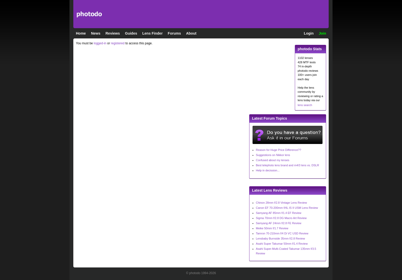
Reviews (112, 33)
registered (117, 43)
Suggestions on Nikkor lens (273, 155)
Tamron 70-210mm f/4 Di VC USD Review (282, 233)
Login (309, 33)
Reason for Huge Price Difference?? (278, 149)
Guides (131, 33)
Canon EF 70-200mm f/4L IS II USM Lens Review (287, 207)
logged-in (100, 43)
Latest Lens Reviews (269, 190)
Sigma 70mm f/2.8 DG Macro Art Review (281, 218)
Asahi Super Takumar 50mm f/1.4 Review (282, 243)
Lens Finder (152, 33)
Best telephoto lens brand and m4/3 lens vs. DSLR (287, 165)
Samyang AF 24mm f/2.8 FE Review (278, 223)
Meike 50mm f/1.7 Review (272, 228)
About (191, 33)
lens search (305, 105)
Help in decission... (267, 170)
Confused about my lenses (272, 160)
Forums (174, 33)
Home (81, 33)
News (95, 33)
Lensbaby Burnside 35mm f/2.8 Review (280, 238)
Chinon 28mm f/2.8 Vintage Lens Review (281, 202)
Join (322, 33)
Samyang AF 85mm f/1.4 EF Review (278, 212)
